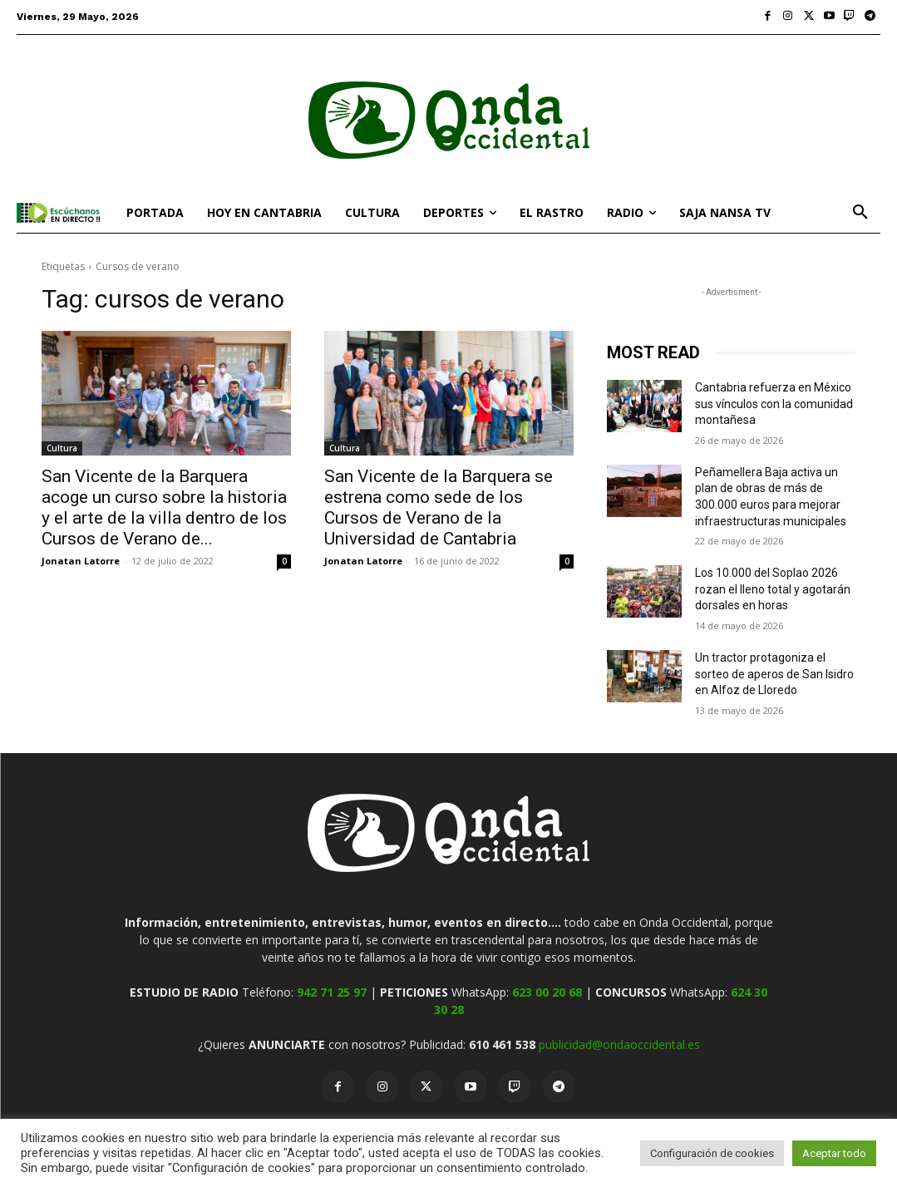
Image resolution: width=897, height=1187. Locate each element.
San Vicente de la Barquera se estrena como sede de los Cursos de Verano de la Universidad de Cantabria (438, 507)
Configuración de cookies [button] (712, 1153)
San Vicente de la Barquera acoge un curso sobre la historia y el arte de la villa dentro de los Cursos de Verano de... (164, 507)
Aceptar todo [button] (834, 1153)
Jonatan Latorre (81, 560)
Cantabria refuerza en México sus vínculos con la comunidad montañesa (774, 403)
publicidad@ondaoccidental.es (619, 1044)
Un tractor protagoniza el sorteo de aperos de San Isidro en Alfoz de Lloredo (774, 674)
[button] (860, 213)
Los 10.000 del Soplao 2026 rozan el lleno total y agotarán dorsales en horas (772, 589)
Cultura (62, 448)
